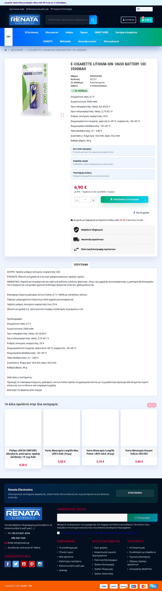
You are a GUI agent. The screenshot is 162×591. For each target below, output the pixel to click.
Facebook (7, 564)
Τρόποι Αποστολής (103, 573)
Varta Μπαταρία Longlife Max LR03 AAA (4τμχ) (61, 452)
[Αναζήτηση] (71, 19)
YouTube (24, 564)
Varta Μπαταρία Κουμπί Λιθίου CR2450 (139, 452)
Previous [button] (149, 403)
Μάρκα (74, 76)
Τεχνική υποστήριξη (139, 557)
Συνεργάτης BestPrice (140, 569)
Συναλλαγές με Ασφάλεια (142, 552)
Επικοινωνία (135, 492)
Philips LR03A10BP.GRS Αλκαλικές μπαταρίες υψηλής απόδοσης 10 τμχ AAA (23, 454)
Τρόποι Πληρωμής (103, 569)
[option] (23, 439)
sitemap (63, 570)
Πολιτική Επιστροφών (105, 560)
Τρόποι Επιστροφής (104, 564)
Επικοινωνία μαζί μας (37, 9)
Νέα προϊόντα (66, 557)
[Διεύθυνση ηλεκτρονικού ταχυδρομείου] (92, 518)
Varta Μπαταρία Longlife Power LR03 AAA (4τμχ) (100, 452)
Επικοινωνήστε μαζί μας (71, 566)
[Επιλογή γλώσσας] (144, 9)
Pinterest (32, 564)
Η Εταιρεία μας (137, 547)
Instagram (40, 564)
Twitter (16, 564)
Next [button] (154, 403)
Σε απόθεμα (77, 82)
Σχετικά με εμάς (16, 9)
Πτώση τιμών (66, 552)
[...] (33, 528)
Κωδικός (75, 79)
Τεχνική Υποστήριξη (61, 9)
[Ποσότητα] (85, 199)
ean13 (74, 86)
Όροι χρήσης (101, 547)
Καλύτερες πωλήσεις (70, 561)
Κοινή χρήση (141, 212)
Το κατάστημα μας (68, 547)
